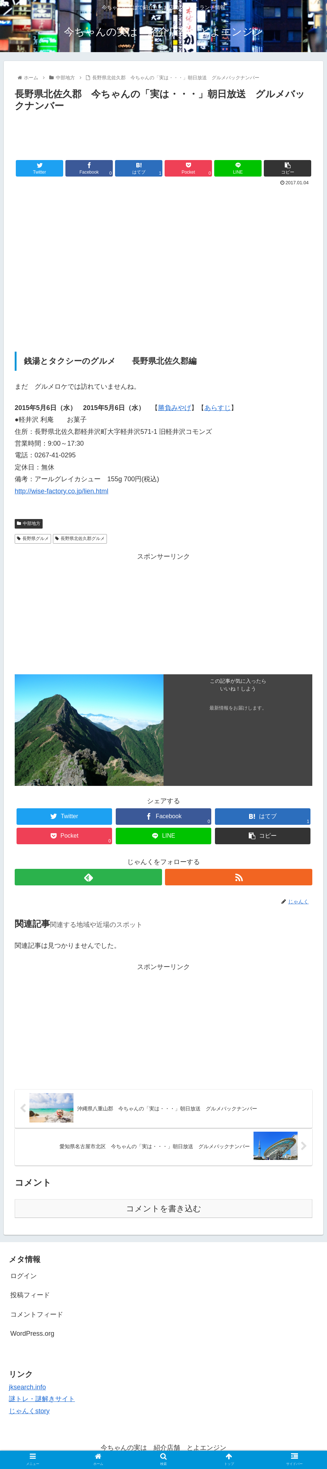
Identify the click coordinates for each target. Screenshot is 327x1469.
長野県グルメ (33, 538)
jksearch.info (27, 1387)
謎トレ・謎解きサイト (42, 1399)
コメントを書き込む (163, 1208)
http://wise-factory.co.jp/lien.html (61, 491)
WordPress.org (32, 1333)
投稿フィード (30, 1295)
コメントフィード (36, 1314)
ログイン (23, 1276)
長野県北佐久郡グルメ (80, 538)
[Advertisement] (163, 134)
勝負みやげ (174, 407)
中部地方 (28, 523)
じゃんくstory (29, 1411)
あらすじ (217, 407)
